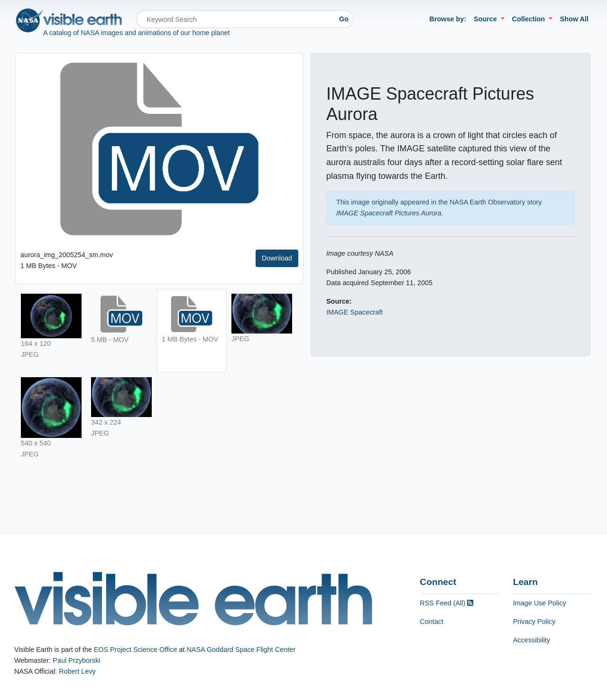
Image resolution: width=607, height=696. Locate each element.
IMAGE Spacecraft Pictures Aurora (388, 213)
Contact (431, 621)
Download (277, 258)
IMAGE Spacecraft (354, 312)
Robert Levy (77, 671)
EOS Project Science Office (135, 649)
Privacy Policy (534, 621)
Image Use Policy (539, 603)
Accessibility (531, 640)
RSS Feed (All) (446, 603)
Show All (574, 19)
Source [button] (486, 19)
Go (344, 19)
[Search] (235, 19)
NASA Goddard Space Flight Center (240, 649)
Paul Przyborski (76, 660)
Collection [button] (529, 19)
